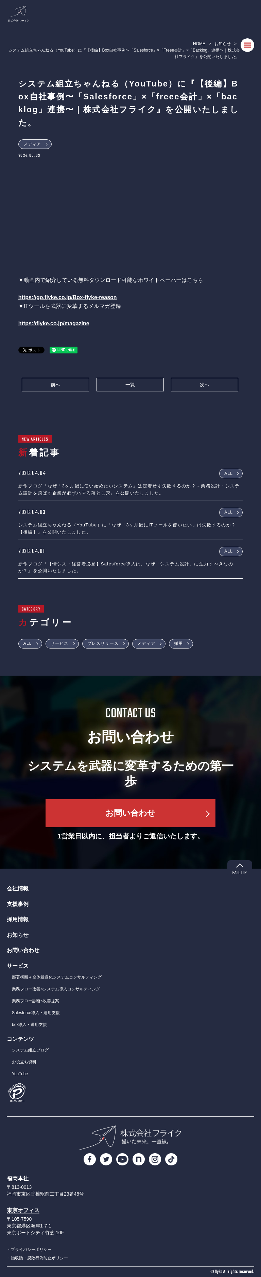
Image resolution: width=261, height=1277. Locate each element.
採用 (178, 643)
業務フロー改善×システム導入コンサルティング (56, 989)
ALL (228, 473)
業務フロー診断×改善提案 (35, 1001)
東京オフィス (23, 1210)
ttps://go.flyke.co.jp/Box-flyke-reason (69, 297)
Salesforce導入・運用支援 (36, 1012)
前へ (55, 384)
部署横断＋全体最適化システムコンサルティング (57, 977)
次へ (204, 384)
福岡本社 (18, 1178)
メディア (32, 144)
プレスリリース (103, 643)
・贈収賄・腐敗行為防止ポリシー (37, 1258)
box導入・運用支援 (29, 1024)
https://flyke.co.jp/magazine (53, 323)
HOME (199, 43)
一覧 (130, 384)
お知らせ (222, 43)
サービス (60, 643)
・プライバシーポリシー (29, 1249)
